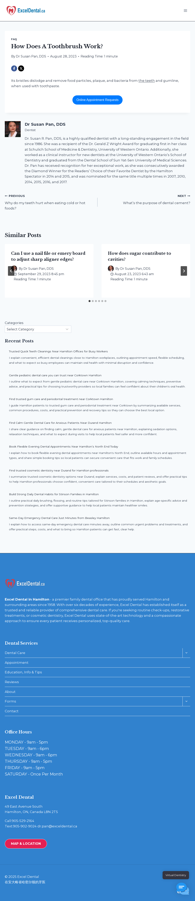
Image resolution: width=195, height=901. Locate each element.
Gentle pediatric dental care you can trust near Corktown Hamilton (55, 375)
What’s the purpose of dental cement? (145, 199)
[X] (21, 68)
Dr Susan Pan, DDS (31, 56)
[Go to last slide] (11, 271)
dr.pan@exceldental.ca (57, 826)
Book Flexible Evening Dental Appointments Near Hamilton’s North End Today (63, 446)
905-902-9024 (25, 826)
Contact (12, 711)
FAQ (14, 39)
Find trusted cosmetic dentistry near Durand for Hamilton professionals (59, 470)
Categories (14, 323)
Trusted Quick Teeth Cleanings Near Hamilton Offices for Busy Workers (58, 351)
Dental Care (15, 653)
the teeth (146, 81)
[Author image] (111, 269)
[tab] (90, 301)
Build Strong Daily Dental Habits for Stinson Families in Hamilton (54, 494)
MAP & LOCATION (26, 844)
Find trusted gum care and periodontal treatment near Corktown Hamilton (61, 399)
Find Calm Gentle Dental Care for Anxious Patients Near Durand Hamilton (60, 422)
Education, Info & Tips (23, 672)
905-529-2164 (23, 821)
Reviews (12, 682)
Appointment (16, 663)
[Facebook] (14, 68)
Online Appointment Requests (97, 100)
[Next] (184, 271)
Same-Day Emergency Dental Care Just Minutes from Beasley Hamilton (59, 518)
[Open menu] (185, 10)
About (10, 692)
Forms (10, 701)
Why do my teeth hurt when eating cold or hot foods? (49, 201)
